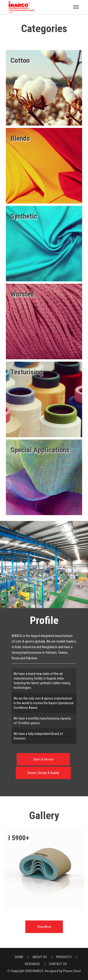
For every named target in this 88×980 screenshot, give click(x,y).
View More (44, 927)
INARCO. (38, 971)
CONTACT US (58, 964)
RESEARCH (32, 964)
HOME (19, 957)
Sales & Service (43, 759)
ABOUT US (39, 957)
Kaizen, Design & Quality (43, 773)
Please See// (72, 971)
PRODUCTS (64, 957)
